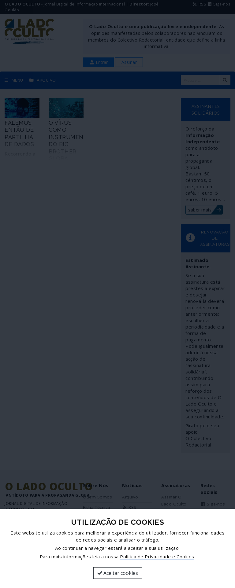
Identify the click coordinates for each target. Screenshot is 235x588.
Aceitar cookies (117, 573)
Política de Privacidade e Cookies (157, 556)
